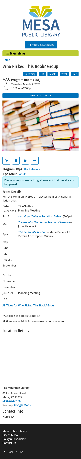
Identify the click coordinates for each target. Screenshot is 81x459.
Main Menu (15, 53)
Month (52, 73)
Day (74, 73)
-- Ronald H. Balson (40, 216)
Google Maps (22, 405)
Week (64, 73)
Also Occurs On (40, 95)
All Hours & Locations (41, 44)
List (42, 73)
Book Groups (32, 169)
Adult (22, 174)
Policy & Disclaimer (13, 439)
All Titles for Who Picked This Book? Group (28, 305)
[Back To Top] (40, 452)
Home (6, 60)
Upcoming (29, 73)
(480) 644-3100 (11, 401)
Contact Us (9, 443)
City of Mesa (10, 435)
